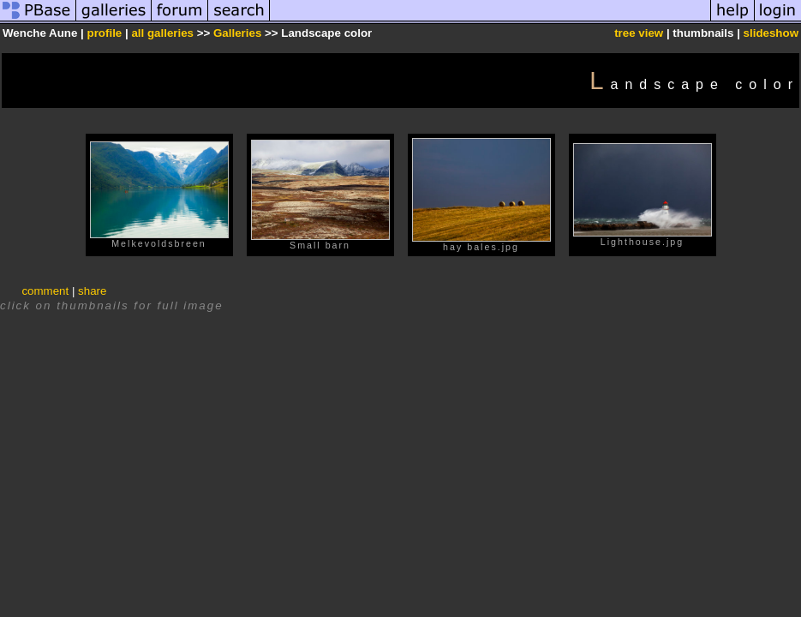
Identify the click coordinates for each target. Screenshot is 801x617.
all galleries (162, 33)
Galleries (237, 33)
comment (45, 291)
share (92, 291)
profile (105, 33)
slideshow (771, 33)
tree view (638, 33)
